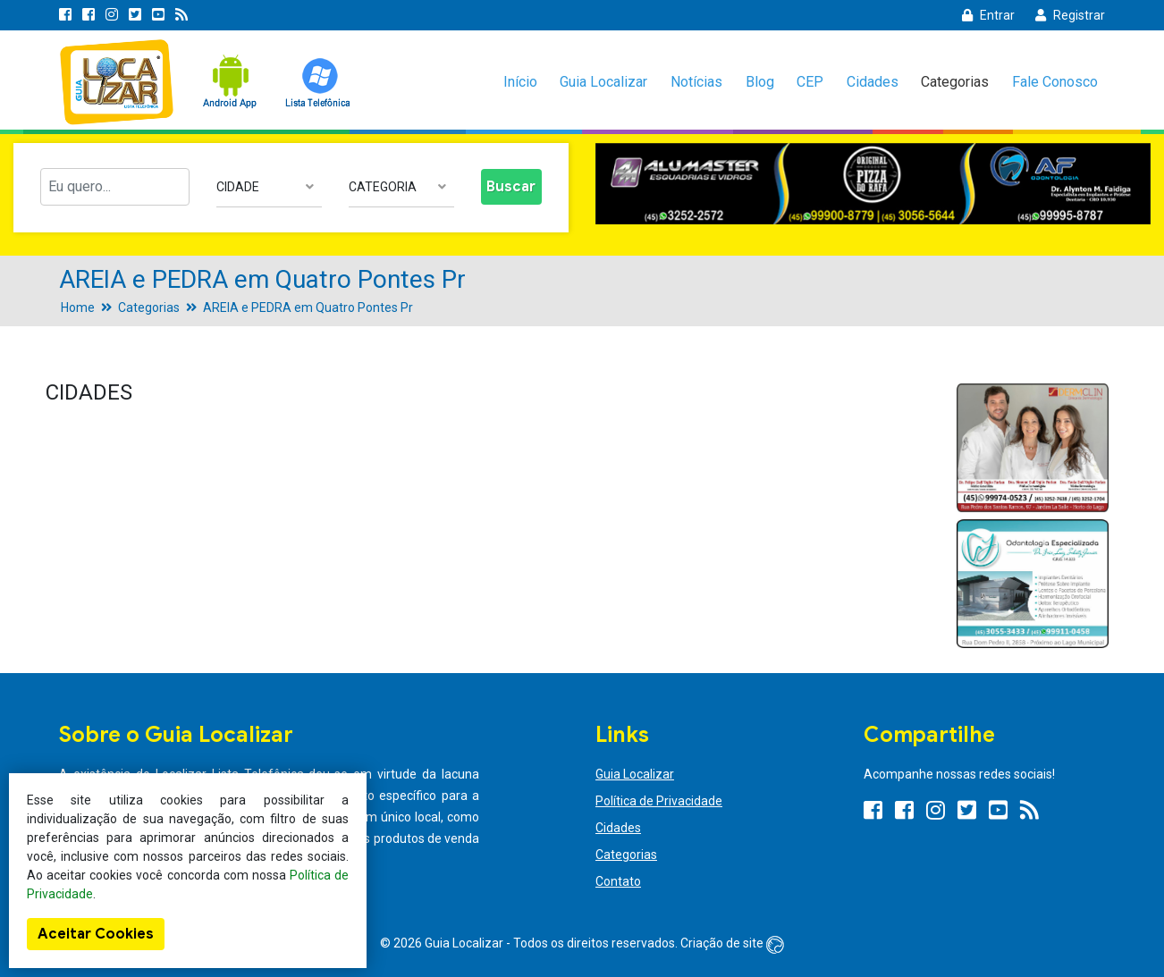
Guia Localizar (603, 81)
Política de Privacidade (658, 801)
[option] (873, 183)
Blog (760, 81)
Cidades (872, 81)
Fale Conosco (1055, 81)
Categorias (955, 81)
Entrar (988, 15)
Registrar (1070, 15)
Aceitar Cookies (96, 934)
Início (520, 81)
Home (78, 307)
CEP (810, 81)
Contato (618, 881)
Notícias (696, 81)
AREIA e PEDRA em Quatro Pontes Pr (308, 307)
